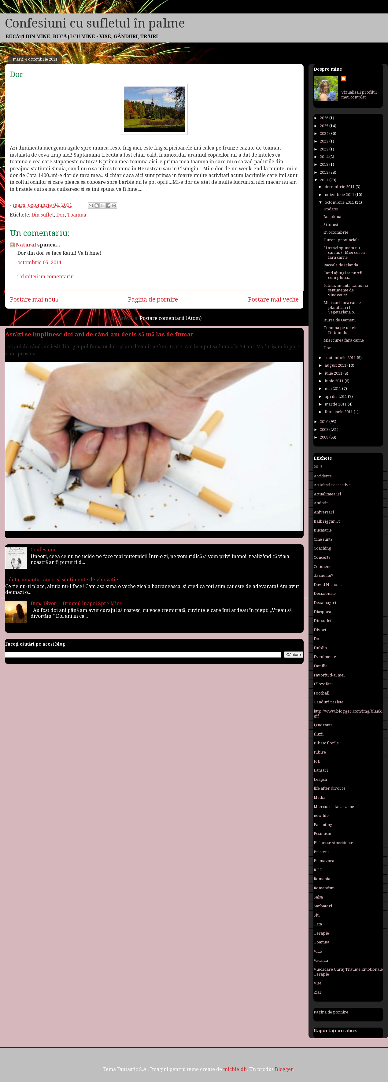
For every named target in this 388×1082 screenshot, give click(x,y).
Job (317, 761)
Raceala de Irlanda (340, 265)
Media (319, 797)
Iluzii (318, 734)
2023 (324, 141)
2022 (324, 149)
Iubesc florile (326, 743)
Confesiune (44, 550)
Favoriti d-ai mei (329, 675)
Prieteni (321, 852)
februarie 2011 (339, 411)
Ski (317, 915)
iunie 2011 (335, 381)
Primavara (324, 860)
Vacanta (321, 960)
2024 (324, 133)
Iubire (320, 752)
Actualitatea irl (327, 494)
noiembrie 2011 (340, 194)
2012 (324, 172)
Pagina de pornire (153, 299)
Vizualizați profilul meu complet (359, 94)
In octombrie (335, 232)
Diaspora (322, 612)
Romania (322, 878)
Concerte (322, 557)
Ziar (318, 992)
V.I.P (318, 951)
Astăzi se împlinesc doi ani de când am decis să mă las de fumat (99, 334)
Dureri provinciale (341, 240)
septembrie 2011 (341, 357)
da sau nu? (323, 575)
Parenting (323, 824)
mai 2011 (333, 388)
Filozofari (323, 684)
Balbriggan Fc (327, 521)
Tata (318, 924)
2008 (324, 437)
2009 (324, 429)
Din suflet (42, 215)
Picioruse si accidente (333, 842)
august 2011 (336, 365)
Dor (60, 215)
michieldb (235, 1069)
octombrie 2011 (340, 202)
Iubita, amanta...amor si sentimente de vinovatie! (62, 580)
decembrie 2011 (340, 186)
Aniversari (324, 512)
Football (321, 693)
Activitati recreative (332, 485)
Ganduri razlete (328, 702)
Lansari (321, 770)
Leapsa (320, 779)
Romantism (324, 888)
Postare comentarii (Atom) (170, 318)
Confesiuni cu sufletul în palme (95, 23)
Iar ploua (332, 216)
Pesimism (322, 833)
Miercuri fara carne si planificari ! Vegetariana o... (343, 307)
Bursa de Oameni (339, 320)
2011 (324, 180)
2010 (324, 421)
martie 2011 (336, 404)
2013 (324, 164)
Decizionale (325, 593)
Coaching (322, 548)
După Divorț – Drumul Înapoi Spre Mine (76, 603)
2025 (324, 126)
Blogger (284, 1069)
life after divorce (330, 788)
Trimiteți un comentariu (45, 277)
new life (321, 815)
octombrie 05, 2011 (39, 262)
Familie (320, 666)
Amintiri (322, 503)
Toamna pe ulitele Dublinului (340, 330)
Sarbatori (323, 906)
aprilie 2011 (336, 396)
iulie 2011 (334, 373)
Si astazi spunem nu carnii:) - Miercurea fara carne (344, 253)
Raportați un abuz (335, 1030)
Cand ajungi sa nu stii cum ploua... (342, 275)
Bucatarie (323, 530)
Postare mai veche (273, 299)
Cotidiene (322, 566)
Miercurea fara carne (343, 340)
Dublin (320, 648)
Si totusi (330, 224)
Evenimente (325, 656)
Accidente (323, 476)
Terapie (321, 933)
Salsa (318, 897)
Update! (330, 209)
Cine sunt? (323, 539)
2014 (324, 156)
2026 (324, 118)
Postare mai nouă (34, 299)
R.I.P (318, 870)
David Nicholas (328, 584)
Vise (317, 983)
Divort (320, 630)
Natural (26, 245)
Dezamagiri (325, 602)
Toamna (76, 215)
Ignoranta (323, 725)
